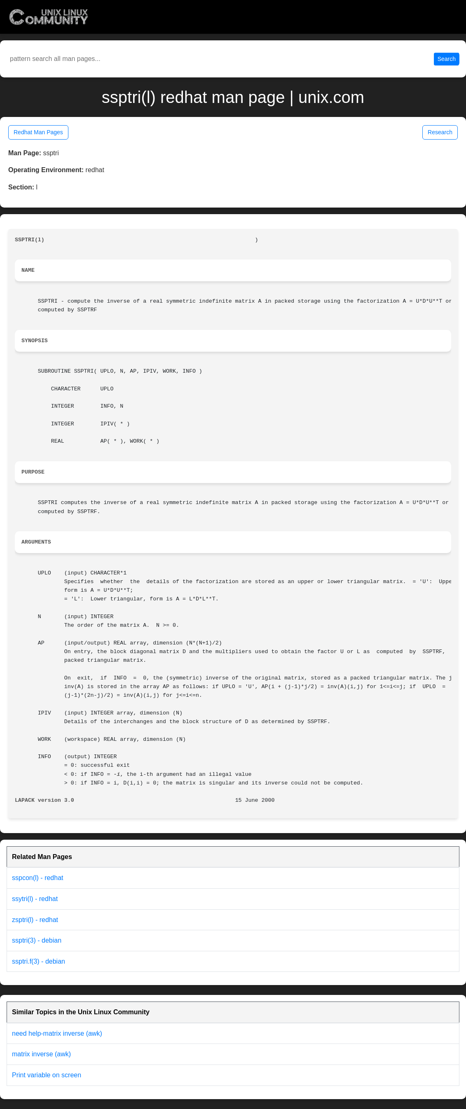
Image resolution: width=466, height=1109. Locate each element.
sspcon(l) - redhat (37, 877)
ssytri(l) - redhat (35, 898)
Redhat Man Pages (38, 132)
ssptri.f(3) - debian (38, 961)
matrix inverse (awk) (41, 1054)
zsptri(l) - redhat (35, 919)
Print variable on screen (46, 1075)
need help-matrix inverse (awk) (57, 1033)
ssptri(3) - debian (36, 940)
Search (447, 59)
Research (440, 132)
